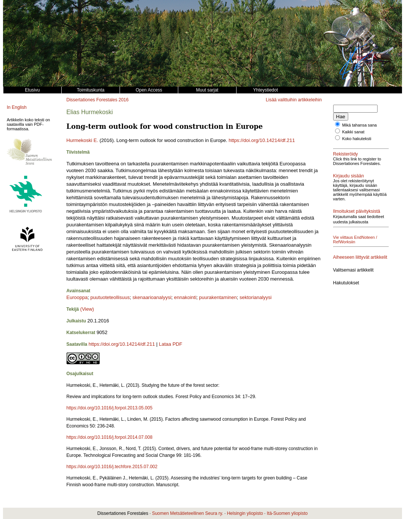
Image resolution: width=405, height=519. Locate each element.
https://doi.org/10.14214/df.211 (262, 140)
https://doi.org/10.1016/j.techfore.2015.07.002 (112, 466)
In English (17, 107)
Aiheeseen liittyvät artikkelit (360, 257)
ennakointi (185, 297)
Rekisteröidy (345, 154)
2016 (123, 99)
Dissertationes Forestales (92, 99)
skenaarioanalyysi (151, 297)
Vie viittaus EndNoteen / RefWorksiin (355, 239)
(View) (87, 309)
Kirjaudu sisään (348, 176)
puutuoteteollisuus (110, 297)
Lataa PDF (170, 344)
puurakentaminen (218, 297)
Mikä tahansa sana (359, 125)
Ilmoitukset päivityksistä (356, 211)
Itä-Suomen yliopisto (287, 513)
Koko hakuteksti (357, 138)
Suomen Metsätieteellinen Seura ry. (187, 513)
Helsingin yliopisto (245, 513)
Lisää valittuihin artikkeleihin (294, 99)
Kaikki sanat (353, 132)
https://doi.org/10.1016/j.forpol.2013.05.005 (110, 408)
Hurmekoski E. (83, 140)
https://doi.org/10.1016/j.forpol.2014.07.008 (110, 437)
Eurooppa (77, 297)
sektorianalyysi (256, 297)
